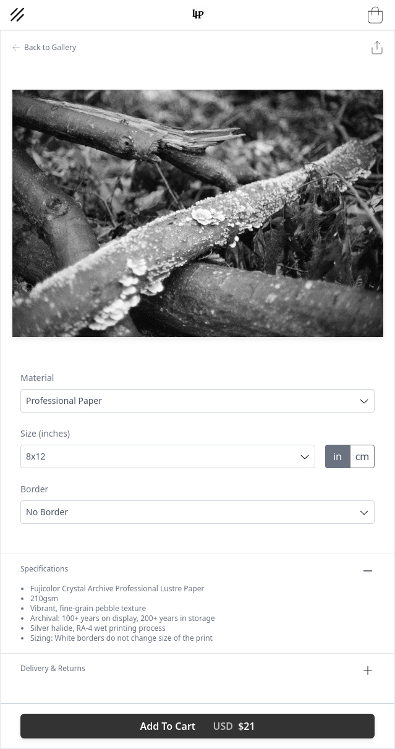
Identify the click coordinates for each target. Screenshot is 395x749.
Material (37, 377)
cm (362, 456)
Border (34, 489)
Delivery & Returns (197, 670)
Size (45, 433)
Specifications (197, 571)
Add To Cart (197, 726)
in (337, 456)
